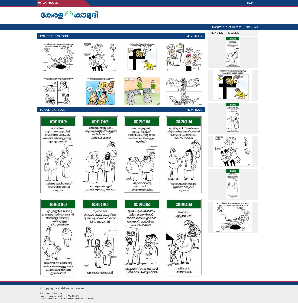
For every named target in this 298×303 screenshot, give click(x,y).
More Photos (194, 36)
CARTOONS (48, 2)
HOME (251, 2)
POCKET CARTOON (52, 109)
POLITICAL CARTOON (54, 36)
